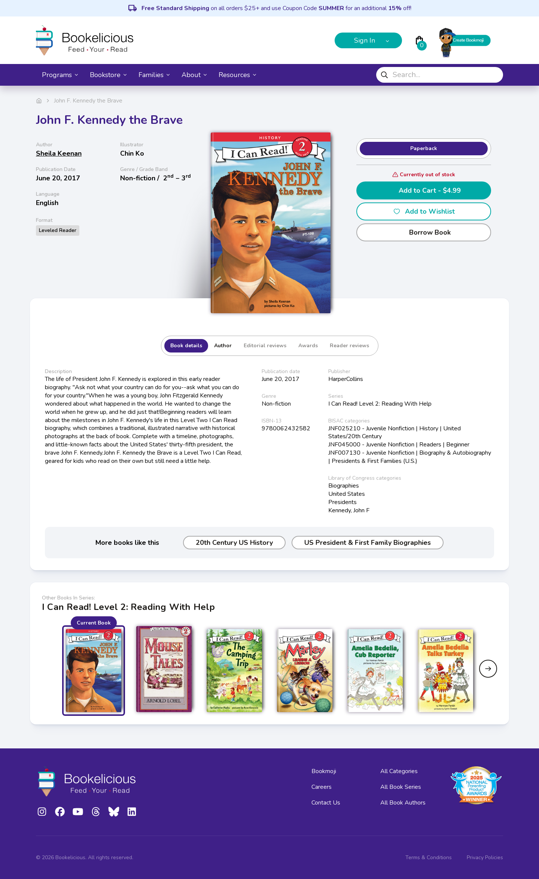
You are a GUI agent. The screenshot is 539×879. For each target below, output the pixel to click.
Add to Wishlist (424, 211)
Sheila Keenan (59, 153)
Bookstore (108, 74)
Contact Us (325, 803)
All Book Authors (403, 803)
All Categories (399, 771)
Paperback (423, 148)
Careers (321, 787)
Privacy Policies (485, 857)
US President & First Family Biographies (367, 542)
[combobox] (439, 75)
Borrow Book (424, 232)
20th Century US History (234, 542)
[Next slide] (488, 669)
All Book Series (400, 787)
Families (154, 74)
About (194, 74)
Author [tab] (223, 345)
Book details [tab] (186, 345)
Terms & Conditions (428, 857)
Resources (237, 74)
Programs (60, 74)
